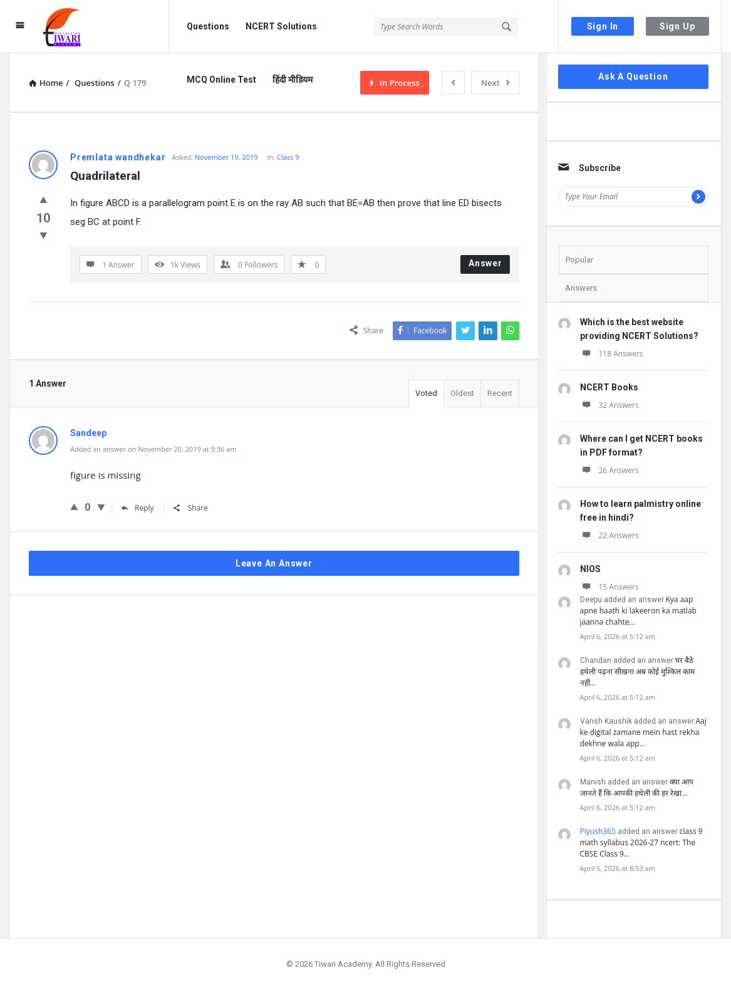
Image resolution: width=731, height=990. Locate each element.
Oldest (462, 393)
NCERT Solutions (281, 26)
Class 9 (288, 157)
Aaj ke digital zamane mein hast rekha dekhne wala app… (643, 732)
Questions (208, 26)
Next (495, 82)
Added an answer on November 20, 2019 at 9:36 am (153, 449)
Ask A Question (633, 76)
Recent (499, 393)
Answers (581, 288)
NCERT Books (609, 387)
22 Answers (609, 535)
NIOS (590, 569)
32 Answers (609, 405)
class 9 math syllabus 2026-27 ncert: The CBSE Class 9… (641, 842)
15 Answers (609, 586)
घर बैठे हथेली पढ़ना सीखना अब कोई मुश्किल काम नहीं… (637, 671)
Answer (485, 263)
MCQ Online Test (221, 80)
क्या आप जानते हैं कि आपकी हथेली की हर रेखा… (636, 787)
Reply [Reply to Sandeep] (138, 508)
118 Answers (611, 353)
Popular (579, 259)
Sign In (603, 26)
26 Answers (609, 470)
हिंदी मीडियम (292, 80)
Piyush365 (598, 831)
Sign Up (677, 26)
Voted (426, 393)
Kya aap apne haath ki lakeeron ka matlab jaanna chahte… (638, 610)
